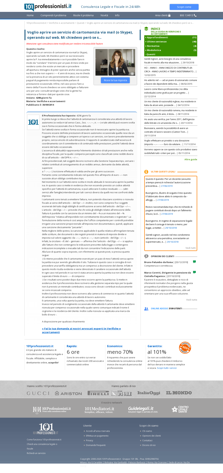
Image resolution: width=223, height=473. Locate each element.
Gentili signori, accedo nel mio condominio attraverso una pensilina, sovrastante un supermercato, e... (168, 238)
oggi (148, 393)
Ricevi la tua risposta (115, 80)
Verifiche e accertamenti (61, 22)
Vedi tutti (191, 247)
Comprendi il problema (53, 15)
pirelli (98, 393)
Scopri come (184, 7)
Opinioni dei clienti (151, 435)
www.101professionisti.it (51, 410)
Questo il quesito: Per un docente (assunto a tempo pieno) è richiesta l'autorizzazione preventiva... (168, 182)
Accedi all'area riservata (98, 431)
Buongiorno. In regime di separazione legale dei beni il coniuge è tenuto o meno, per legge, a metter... (169, 224)
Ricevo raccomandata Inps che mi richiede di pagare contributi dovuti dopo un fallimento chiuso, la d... (169, 210)
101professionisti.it (36, 22)
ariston (68, 393)
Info (117, 15)
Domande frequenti (96, 445)
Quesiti (80, 22)
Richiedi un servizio (36, 453)
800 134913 (188, 15)
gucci (38, 393)
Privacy (89, 440)
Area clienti (162, 15)
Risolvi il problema (83, 15)
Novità (104, 15)
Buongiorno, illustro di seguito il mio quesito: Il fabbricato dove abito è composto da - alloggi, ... (169, 196)
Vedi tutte (191, 299)
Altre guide (190, 159)
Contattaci (147, 440)
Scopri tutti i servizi (167, 367)
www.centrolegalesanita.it (180, 410)
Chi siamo (147, 431)
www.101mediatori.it (99, 410)
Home (30, 15)
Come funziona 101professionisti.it (44, 439)
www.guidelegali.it (143, 410)
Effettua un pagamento (97, 435)
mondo (179, 393)
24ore (122, 393)
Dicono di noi (149, 445)
